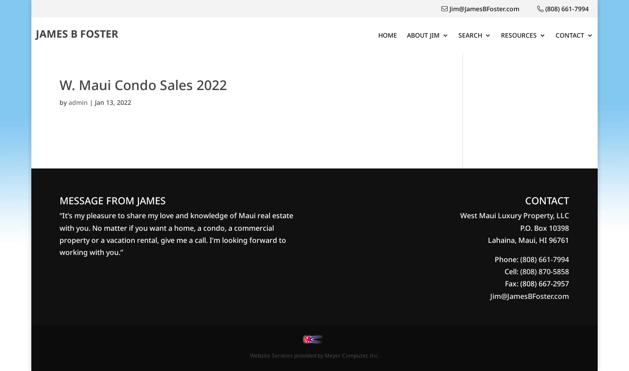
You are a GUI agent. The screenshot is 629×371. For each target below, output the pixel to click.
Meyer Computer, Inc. (352, 355)
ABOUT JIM (423, 35)
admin (78, 102)
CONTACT (570, 35)
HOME (387, 35)
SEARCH (470, 35)
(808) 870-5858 (544, 271)
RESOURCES (519, 35)
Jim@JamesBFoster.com (529, 296)
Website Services (271, 355)
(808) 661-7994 (544, 259)
